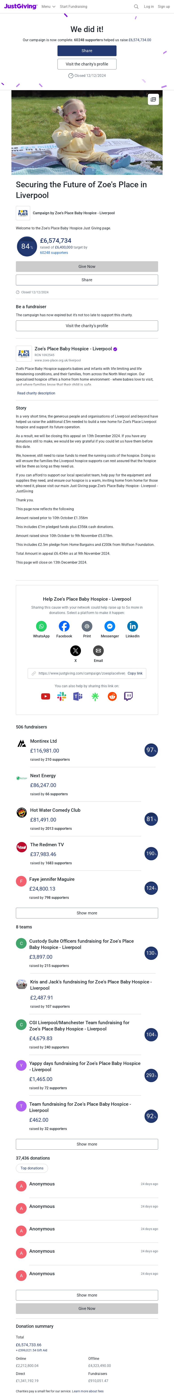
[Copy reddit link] (112, 697)
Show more (92, 914)
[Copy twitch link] (128, 697)
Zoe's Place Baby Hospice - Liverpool (85, 213)
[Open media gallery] (87, 132)
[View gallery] (153, 99)
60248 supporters (54, 253)
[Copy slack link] (61, 697)
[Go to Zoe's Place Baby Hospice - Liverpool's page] (24, 354)
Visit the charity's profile (87, 64)
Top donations (32, 1168)
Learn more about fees (88, 1391)
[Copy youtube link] (45, 697)
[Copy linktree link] (95, 698)
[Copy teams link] (77, 697)
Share (87, 50)
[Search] (136, 6)
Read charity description (36, 393)
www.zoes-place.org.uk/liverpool (58, 360)
